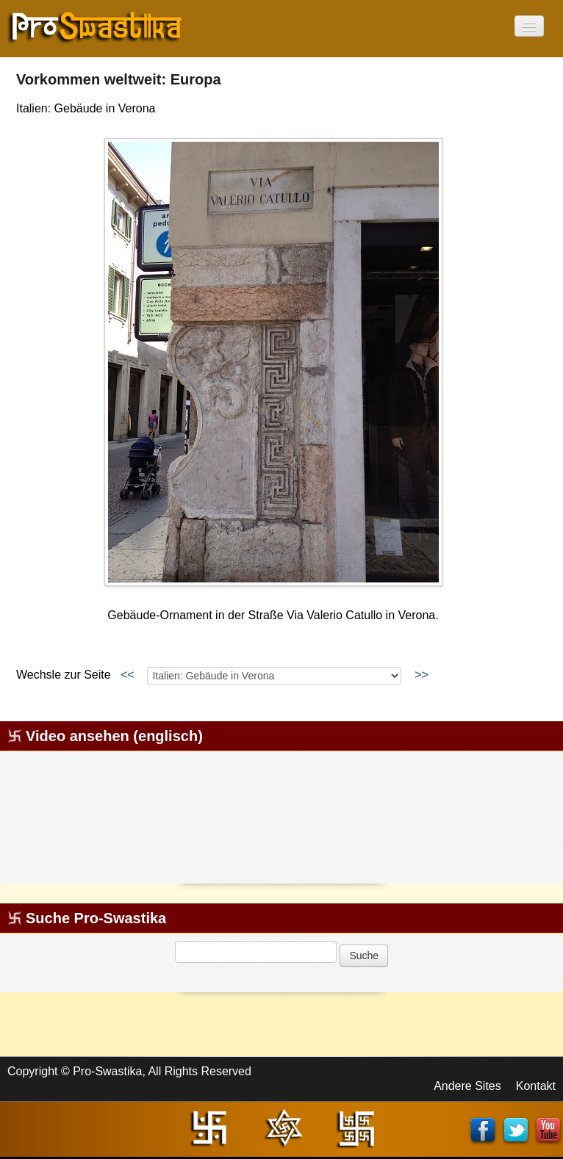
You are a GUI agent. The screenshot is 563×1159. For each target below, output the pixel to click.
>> (421, 674)
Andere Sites (467, 1086)
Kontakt (536, 1086)
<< (127, 674)
